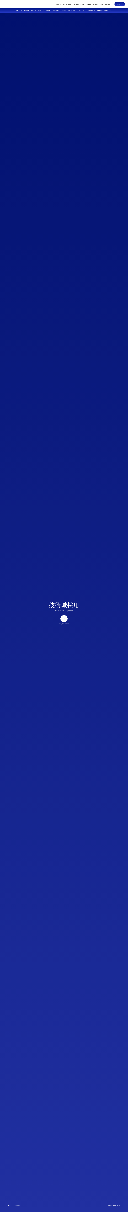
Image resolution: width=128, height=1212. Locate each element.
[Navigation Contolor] (119, 4)
